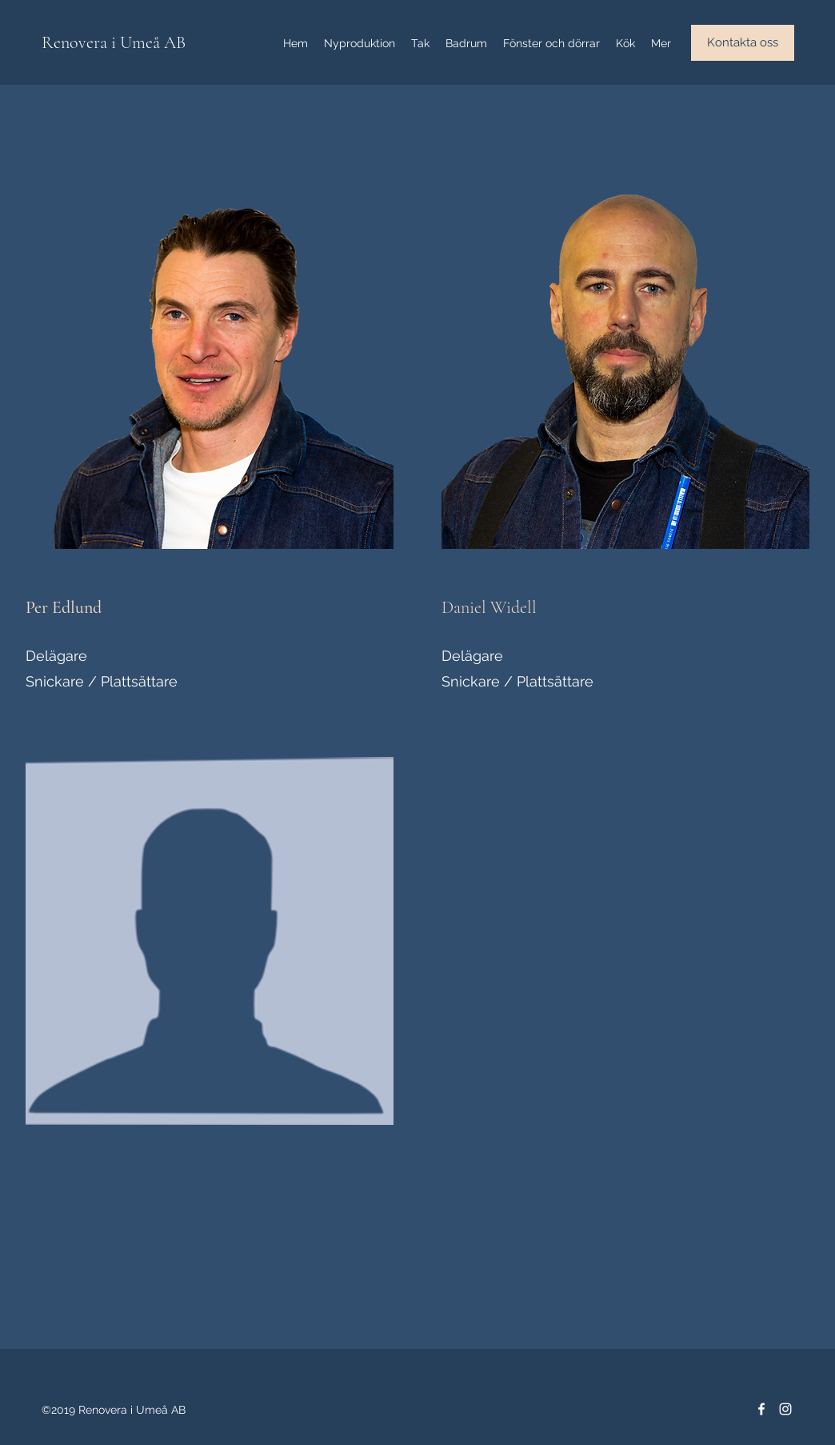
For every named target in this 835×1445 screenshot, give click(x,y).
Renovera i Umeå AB (114, 42)
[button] (742, 43)
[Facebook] (761, 1409)
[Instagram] (785, 1409)
